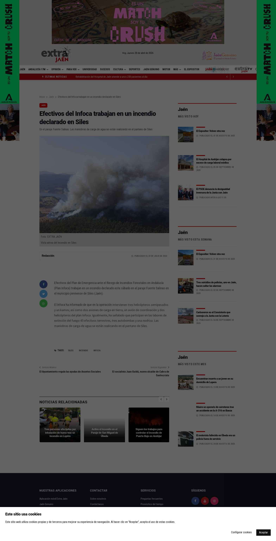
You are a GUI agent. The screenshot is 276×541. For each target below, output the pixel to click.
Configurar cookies (241, 532)
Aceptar (263, 532)
